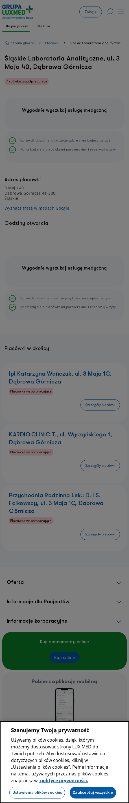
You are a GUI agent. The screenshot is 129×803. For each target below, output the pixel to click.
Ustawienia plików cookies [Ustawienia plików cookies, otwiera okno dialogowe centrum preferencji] (37, 792)
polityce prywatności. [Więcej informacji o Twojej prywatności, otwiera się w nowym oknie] (63, 781)
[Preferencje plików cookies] (4, 797)
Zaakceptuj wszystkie (93, 792)
